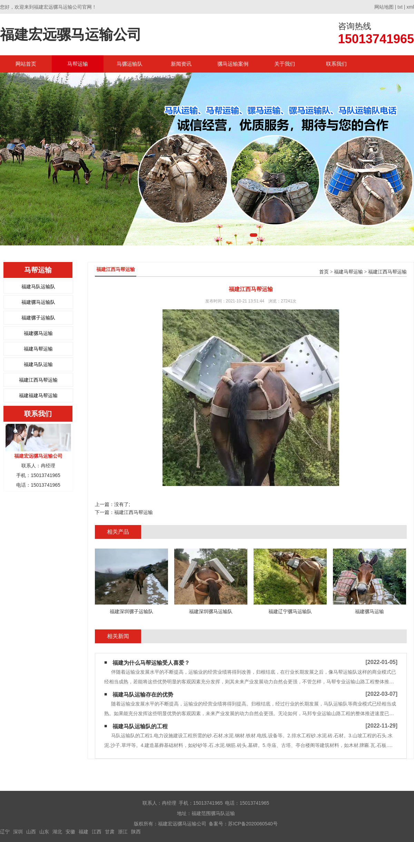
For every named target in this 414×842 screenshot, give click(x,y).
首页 (324, 271)
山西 (31, 831)
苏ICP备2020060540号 (252, 823)
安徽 (70, 831)
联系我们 (336, 64)
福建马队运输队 (38, 286)
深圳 (18, 831)
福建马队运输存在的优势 (142, 695)
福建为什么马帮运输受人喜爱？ (151, 663)
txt (400, 7)
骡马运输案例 (232, 64)
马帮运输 (77, 64)
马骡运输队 (129, 64)
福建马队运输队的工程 (140, 726)
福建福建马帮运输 (38, 395)
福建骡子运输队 (38, 317)
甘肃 (110, 831)
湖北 (57, 831)
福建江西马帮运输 (38, 380)
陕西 (136, 831)
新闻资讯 (181, 64)
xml (410, 7)
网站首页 (26, 64)
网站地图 (384, 7)
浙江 (123, 831)
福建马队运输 (38, 364)
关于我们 (284, 64)
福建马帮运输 (38, 349)
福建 (83, 831)
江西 (96, 831)
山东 (44, 831)
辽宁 (5, 831)
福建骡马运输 (38, 333)
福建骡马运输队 (38, 302)
